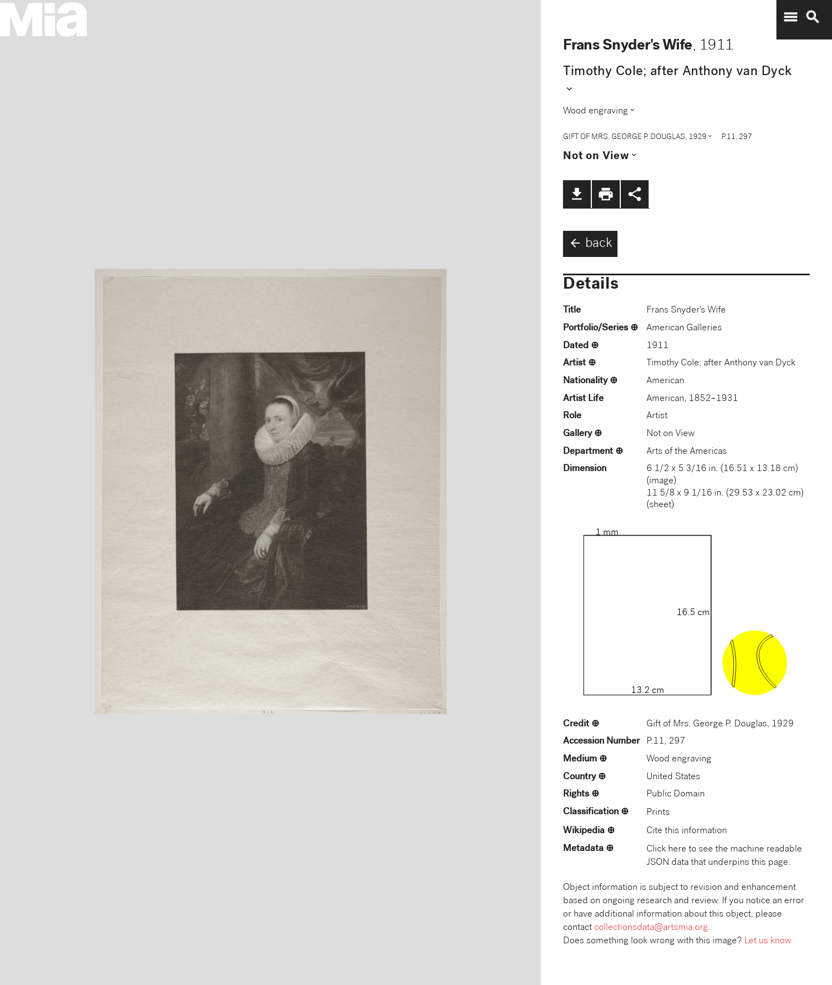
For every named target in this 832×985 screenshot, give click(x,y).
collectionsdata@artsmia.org (651, 928)
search (812, 17)
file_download (577, 194)
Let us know (767, 941)
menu (790, 17)
